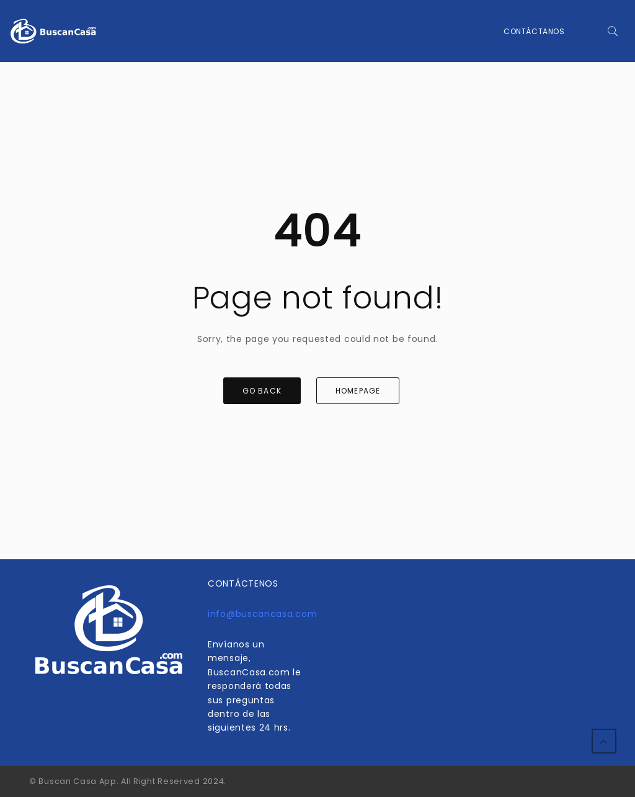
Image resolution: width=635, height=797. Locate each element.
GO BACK (262, 390)
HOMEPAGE (358, 390)
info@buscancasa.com (262, 614)
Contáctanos (534, 31)
